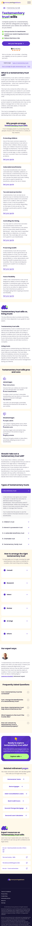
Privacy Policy (4, 894)
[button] (29, 2)
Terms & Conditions (6, 891)
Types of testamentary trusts (20, 63)
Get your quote (8, 159)
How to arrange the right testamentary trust (14, 66)
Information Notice (5, 898)
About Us (3, 900)
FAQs (28, 66)
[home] (11, 2)
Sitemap (3, 903)
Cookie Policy (4, 896)
